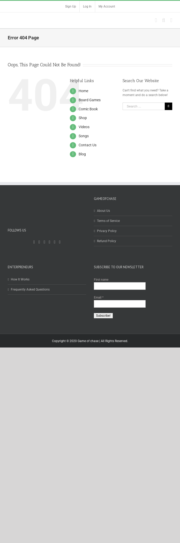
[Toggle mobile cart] (156, 20)
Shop (83, 118)
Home (83, 91)
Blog (82, 154)
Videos (84, 127)
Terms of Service (108, 221)
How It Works (20, 279)
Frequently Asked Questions (30, 289)
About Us (103, 211)
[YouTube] (44, 242)
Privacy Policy (107, 231)
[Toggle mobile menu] (171, 20)
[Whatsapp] (60, 242)
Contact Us (87, 145)
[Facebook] (34, 242)
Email (98, 297)
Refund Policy (106, 241)
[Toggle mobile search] (163, 20)
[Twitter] (39, 242)
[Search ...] (144, 106)
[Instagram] (49, 242)
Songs (84, 136)
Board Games (90, 100)
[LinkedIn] (54, 242)
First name (101, 279)
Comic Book (88, 109)
